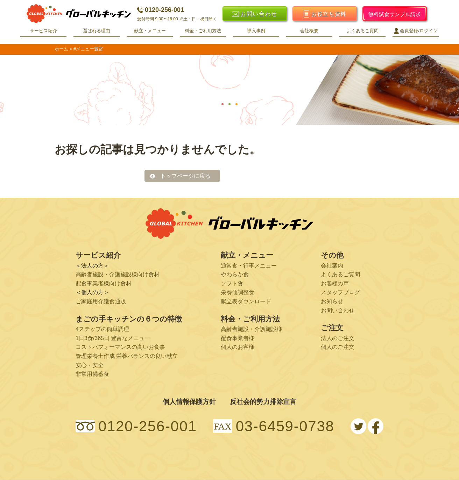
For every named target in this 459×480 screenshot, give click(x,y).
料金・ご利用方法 (203, 30)
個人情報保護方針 (189, 401)
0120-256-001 (160, 9)
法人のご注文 (337, 338)
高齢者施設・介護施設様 (251, 329)
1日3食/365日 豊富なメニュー (113, 338)
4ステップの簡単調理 (102, 329)
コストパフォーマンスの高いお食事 (120, 347)
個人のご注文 (337, 347)
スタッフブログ (340, 292)
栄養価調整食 (237, 292)
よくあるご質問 (363, 30)
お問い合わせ (337, 310)
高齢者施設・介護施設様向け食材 (118, 274)
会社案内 (332, 266)
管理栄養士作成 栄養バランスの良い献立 (127, 356)
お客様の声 (335, 283)
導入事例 (256, 30)
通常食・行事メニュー (249, 266)
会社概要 (309, 30)
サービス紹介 (43, 30)
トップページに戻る (185, 176)
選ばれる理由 (96, 30)
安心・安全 (90, 365)
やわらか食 (235, 274)
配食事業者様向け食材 (104, 283)
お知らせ (332, 301)
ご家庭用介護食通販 (101, 301)
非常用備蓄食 (92, 374)
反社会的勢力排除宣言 (263, 401)
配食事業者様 (237, 338)
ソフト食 (232, 283)
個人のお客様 (237, 347)
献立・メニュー (150, 30)
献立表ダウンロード (246, 301)
